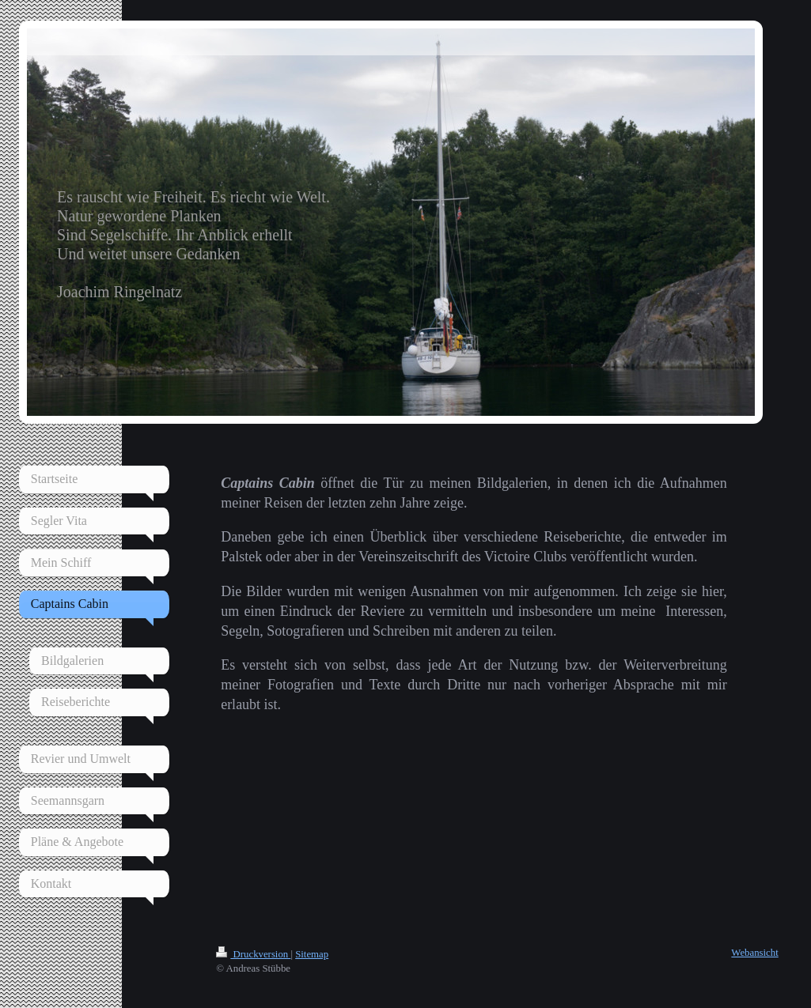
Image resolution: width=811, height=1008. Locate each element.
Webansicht (754, 952)
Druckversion (253, 954)
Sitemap (311, 954)
